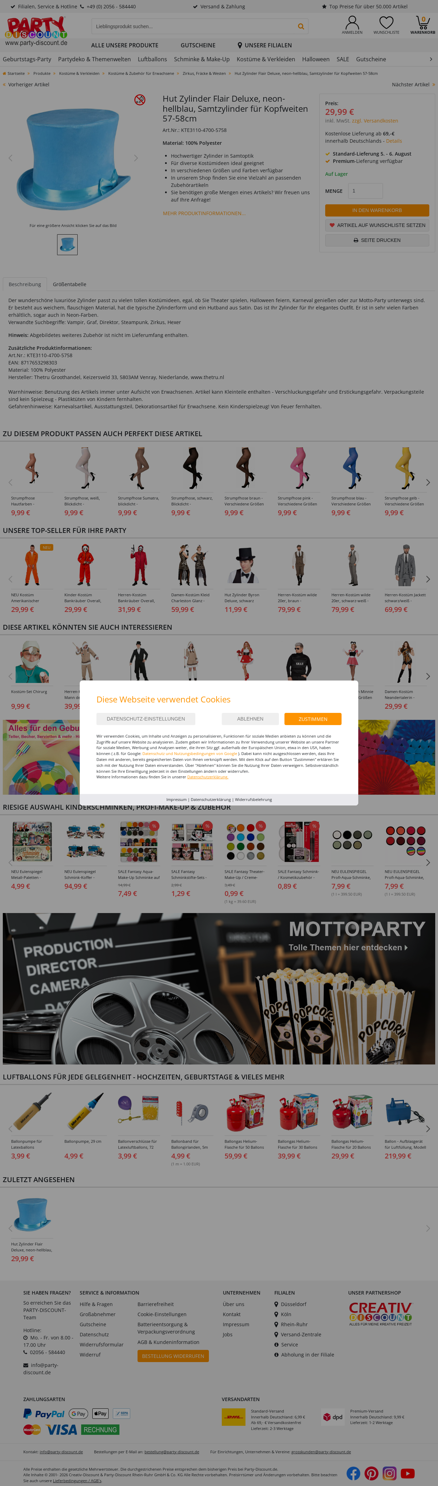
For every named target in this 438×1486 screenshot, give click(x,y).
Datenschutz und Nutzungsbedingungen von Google (189, 753)
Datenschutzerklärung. (207, 776)
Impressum (176, 799)
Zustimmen (313, 719)
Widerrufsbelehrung (253, 799)
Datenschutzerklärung (211, 799)
